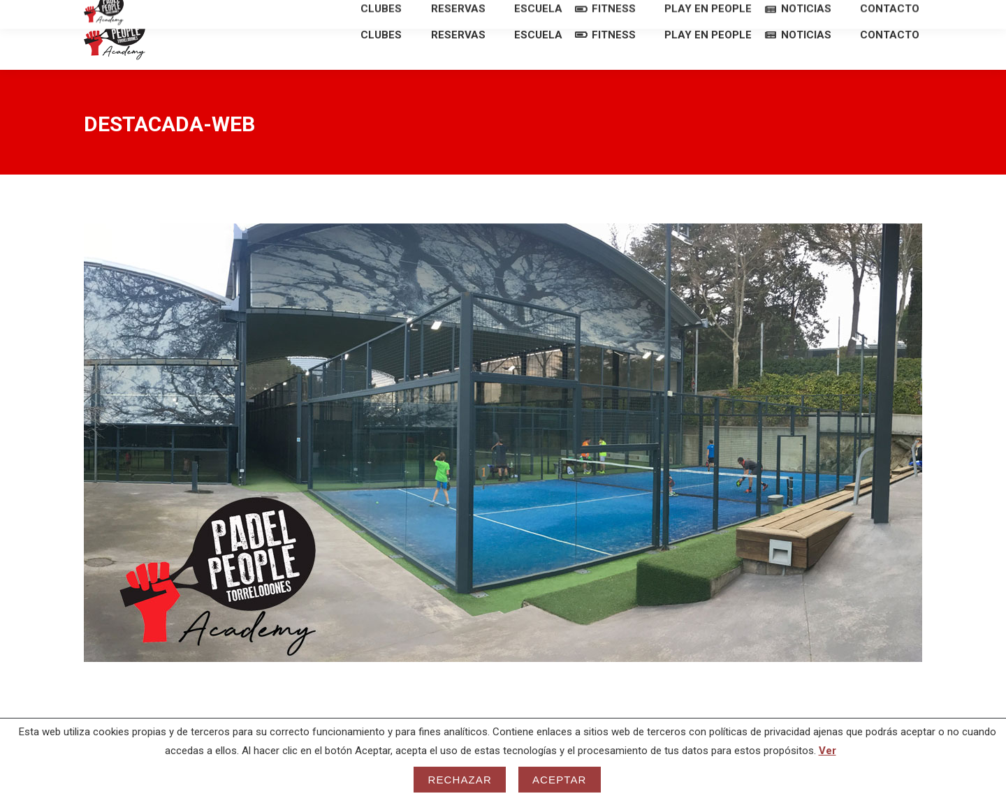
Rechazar (460, 780)
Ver (827, 750)
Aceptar (559, 780)
